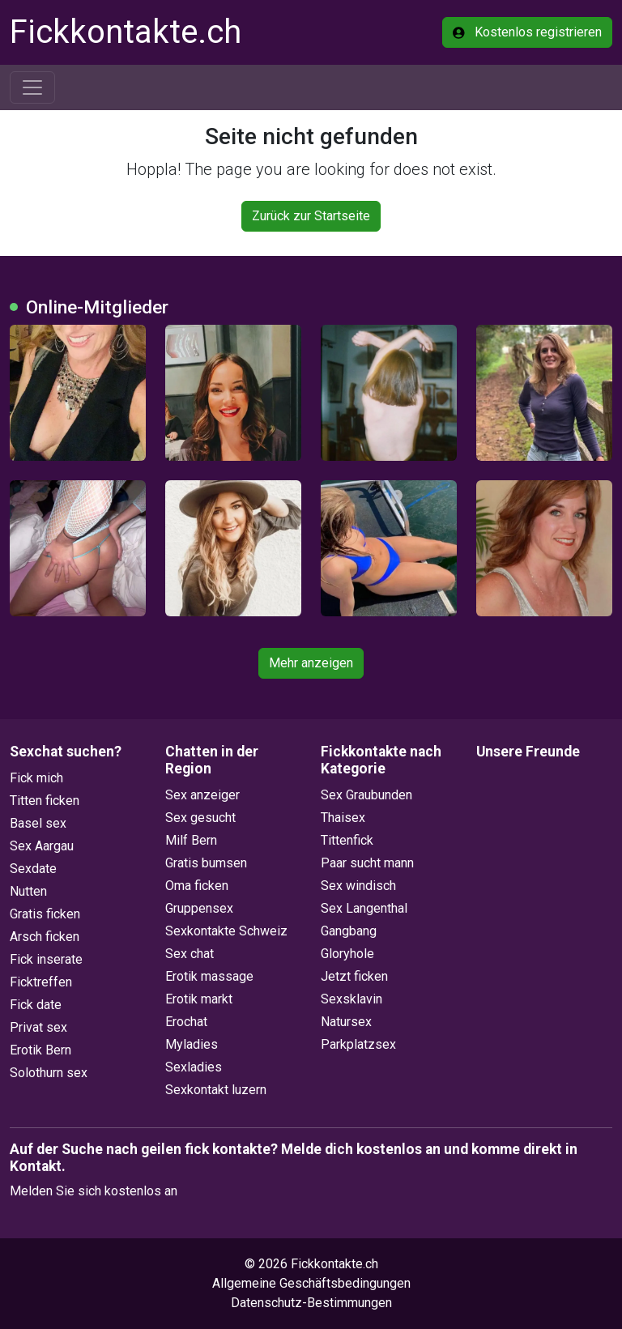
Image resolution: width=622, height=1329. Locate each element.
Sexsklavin (351, 999)
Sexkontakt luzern (215, 1089)
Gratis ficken (45, 914)
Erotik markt (198, 999)
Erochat (186, 1021)
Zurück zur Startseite (311, 216)
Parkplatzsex (358, 1044)
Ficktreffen (41, 982)
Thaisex (343, 817)
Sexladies (193, 1067)
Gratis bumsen (206, 863)
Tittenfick (347, 840)
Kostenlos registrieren (527, 32)
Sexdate (33, 868)
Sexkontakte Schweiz (226, 931)
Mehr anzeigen (311, 663)
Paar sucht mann (367, 863)
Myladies (191, 1044)
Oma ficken (196, 885)
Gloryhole (347, 953)
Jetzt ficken (354, 976)
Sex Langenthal (364, 908)
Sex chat (189, 953)
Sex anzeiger (202, 795)
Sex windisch (358, 885)
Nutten (28, 891)
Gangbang (349, 931)
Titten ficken (44, 800)
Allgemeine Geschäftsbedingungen (311, 1283)
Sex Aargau (42, 846)
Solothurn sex (48, 1072)
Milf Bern (191, 840)
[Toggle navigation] (32, 87)
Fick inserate (46, 959)
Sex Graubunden (366, 795)
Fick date (36, 1004)
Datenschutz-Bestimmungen (311, 1302)
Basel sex (38, 823)
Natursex (346, 1021)
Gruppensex (199, 908)
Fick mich (36, 778)
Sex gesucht (200, 817)
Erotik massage (209, 976)
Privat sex (38, 1027)
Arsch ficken (44, 936)
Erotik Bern (40, 1050)
